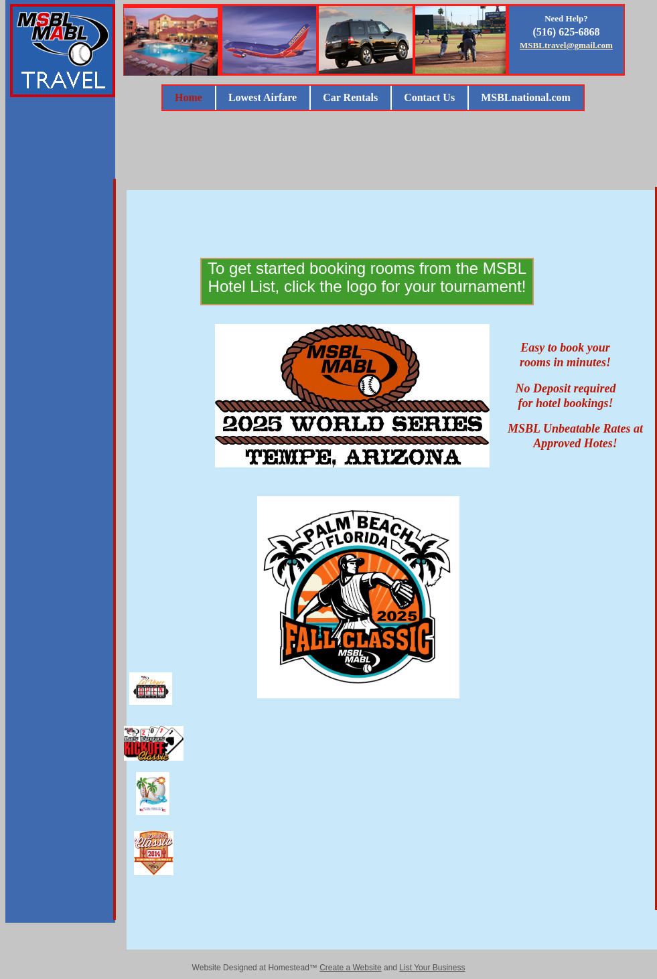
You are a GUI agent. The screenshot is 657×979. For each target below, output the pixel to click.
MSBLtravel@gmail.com (566, 45)
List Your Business (432, 967)
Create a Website (350, 967)
